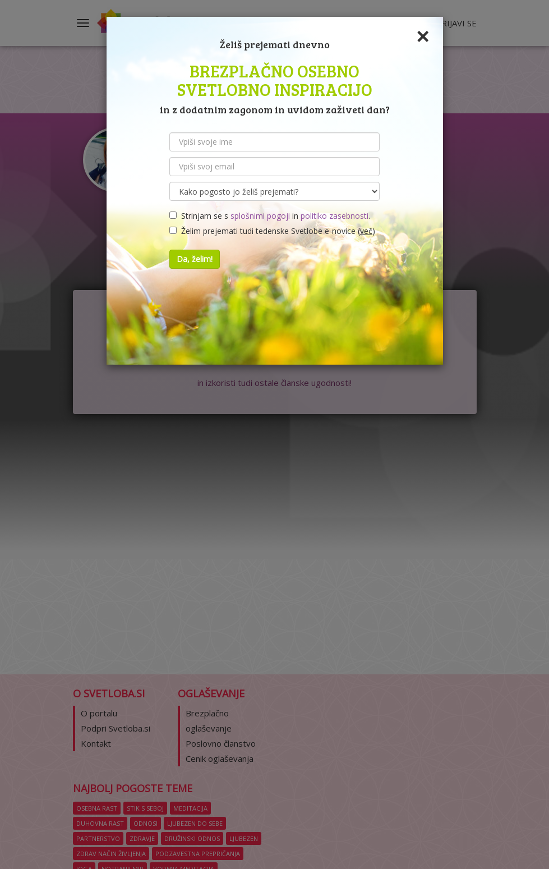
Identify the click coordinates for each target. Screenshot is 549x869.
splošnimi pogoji (260, 215)
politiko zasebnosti (334, 215)
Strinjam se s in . (269, 215)
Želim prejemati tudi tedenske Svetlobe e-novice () (272, 231)
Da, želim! (195, 259)
